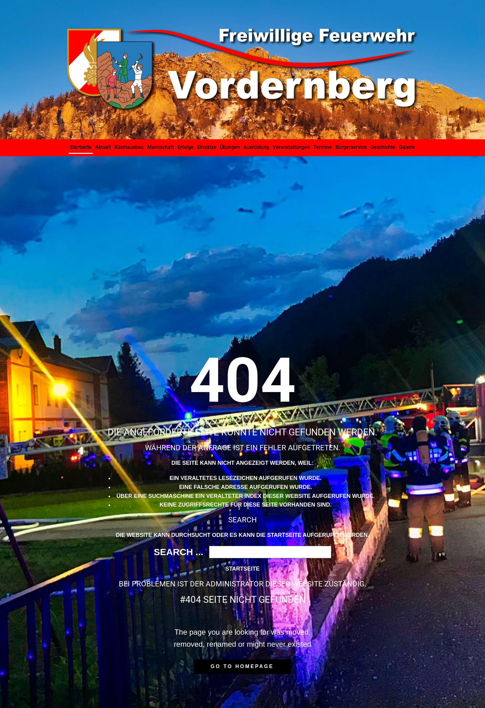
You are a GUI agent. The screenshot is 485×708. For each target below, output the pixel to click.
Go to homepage (242, 666)
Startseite (242, 569)
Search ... (178, 552)
